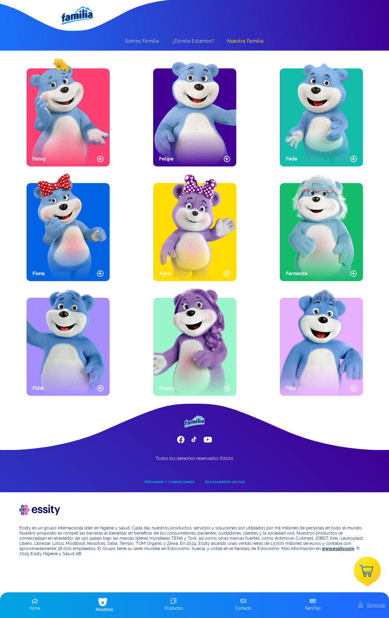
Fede (291, 159)
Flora (165, 273)
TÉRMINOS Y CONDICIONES (169, 482)
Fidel (38, 388)
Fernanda (296, 273)
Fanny (39, 159)
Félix (291, 388)
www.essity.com (338, 548)
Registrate (376, 605)
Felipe (166, 159)
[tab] (142, 41)
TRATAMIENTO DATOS (225, 482)
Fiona (38, 273)
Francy (167, 388)
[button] (35, 605)
